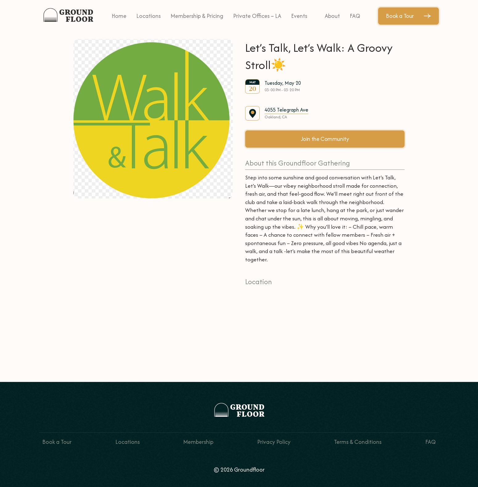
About (332, 16)
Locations (148, 16)
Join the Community (325, 139)
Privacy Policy (274, 442)
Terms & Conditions (357, 442)
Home (119, 16)
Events (299, 16)
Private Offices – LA (257, 16)
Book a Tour (408, 16)
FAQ (355, 16)
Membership (198, 442)
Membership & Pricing (197, 16)
